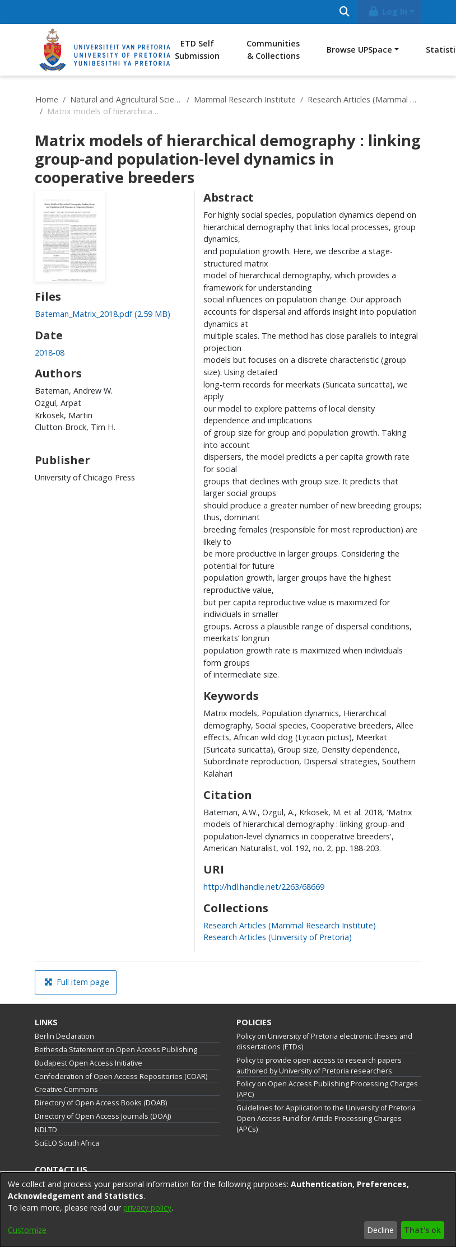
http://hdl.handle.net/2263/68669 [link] (263, 886)
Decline (380, 1230)
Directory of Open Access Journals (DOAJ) (103, 1116)
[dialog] (228, 1210)
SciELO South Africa (67, 1143)
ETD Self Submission (197, 49)
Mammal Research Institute (245, 99)
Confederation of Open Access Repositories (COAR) (121, 1076)
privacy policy (147, 1207)
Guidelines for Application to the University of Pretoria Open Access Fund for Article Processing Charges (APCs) (326, 1118)
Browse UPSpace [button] (359, 49)
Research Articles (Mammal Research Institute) (364, 99)
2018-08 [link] (49, 352)
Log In (387, 11)
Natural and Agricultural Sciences (126, 99)
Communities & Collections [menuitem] (273, 49)
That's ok (422, 1230)
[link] (102, 314)
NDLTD (46, 1129)
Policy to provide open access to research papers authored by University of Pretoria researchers (319, 1065)
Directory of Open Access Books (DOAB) (101, 1103)
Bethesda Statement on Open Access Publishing (116, 1049)
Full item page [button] (76, 982)
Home (46, 99)
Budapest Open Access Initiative (88, 1063)
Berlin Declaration (64, 1036)
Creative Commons (66, 1089)
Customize (27, 1230)
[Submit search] (344, 12)
